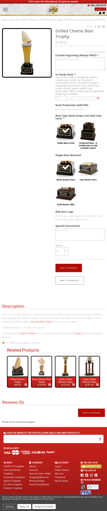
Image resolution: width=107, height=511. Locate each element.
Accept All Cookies (44, 506)
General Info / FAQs (40, 473)
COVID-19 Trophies (13, 466)
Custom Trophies (27, 333)
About (32, 466)
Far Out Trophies (12, 484)
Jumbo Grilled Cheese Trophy (65, 380)
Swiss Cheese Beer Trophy (41, 380)
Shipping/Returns (39, 477)
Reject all (24, 506)
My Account (61, 480)
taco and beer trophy (41, 321)
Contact (33, 469)
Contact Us (100, 9)
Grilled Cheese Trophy (17, 380)
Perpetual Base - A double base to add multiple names (88, 135)
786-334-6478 (97, 5)
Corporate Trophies (14, 477)
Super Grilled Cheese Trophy (89, 380)
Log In (58, 466)
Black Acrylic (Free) (65, 169)
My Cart (59, 473)
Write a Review (91, 413)
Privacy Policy (37, 480)
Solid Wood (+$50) (65, 194)
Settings (9, 506)
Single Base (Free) (65, 132)
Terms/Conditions (39, 484)
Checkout (60, 477)
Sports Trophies (12, 480)
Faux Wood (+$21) (88, 169)
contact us (91, 466)
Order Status (62, 469)
